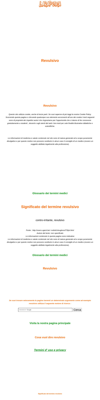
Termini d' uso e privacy (50, 350)
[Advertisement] (50, 28)
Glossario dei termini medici (50, 193)
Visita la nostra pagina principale (49, 323)
